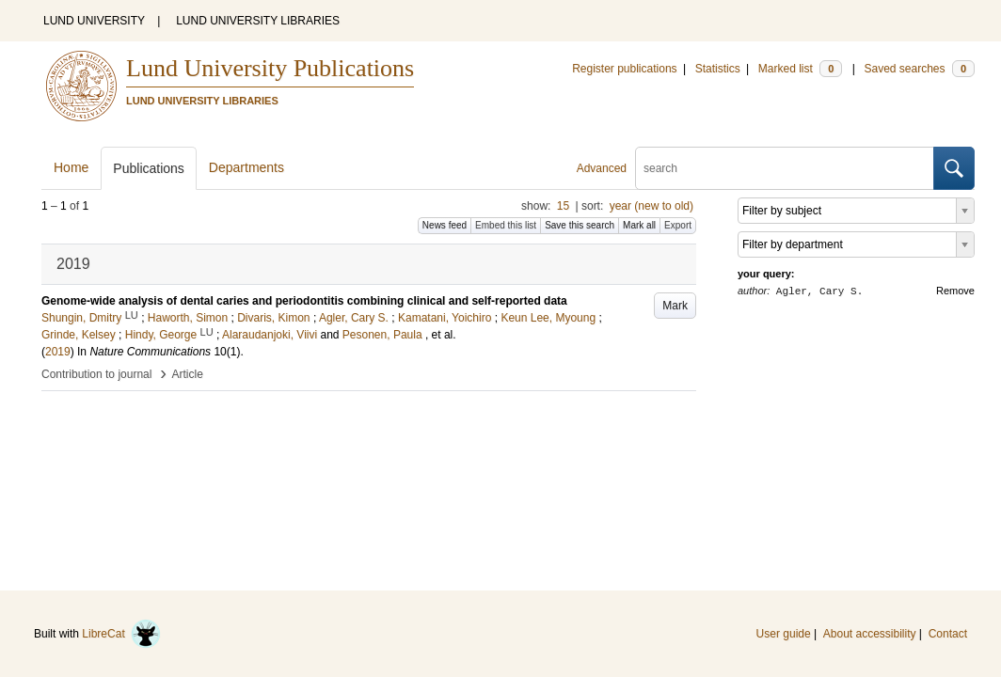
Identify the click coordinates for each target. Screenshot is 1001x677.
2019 (58, 351)
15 (563, 206)
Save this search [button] (579, 225)
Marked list (800, 68)
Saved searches (919, 68)
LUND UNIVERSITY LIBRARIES (258, 20)
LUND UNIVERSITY (94, 20)
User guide (783, 633)
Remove (955, 290)
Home (71, 167)
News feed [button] (444, 225)
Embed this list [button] (505, 225)
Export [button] (677, 225)
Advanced (602, 168)
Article (187, 374)
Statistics (717, 68)
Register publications (624, 68)
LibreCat (121, 634)
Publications (148, 168)
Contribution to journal (96, 374)
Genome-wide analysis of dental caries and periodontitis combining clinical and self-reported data (304, 300)
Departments (246, 167)
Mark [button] (675, 305)
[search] (784, 168)
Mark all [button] (639, 225)
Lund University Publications (270, 68)
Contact (948, 633)
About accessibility (869, 633)
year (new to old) (651, 206)
